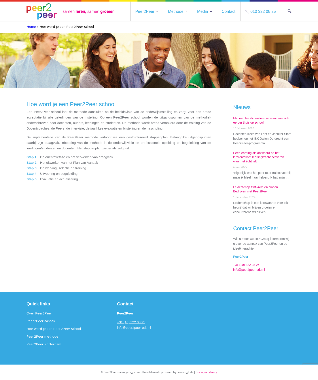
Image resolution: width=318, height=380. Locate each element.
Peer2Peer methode (42, 336)
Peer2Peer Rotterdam (43, 344)
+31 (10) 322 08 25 (246, 265)
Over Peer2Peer (39, 313)
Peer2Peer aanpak (40, 321)
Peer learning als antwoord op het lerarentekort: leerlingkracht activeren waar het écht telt (258, 157)
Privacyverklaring (206, 372)
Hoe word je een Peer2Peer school (53, 328)
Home (31, 26)
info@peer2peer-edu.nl (249, 269)
